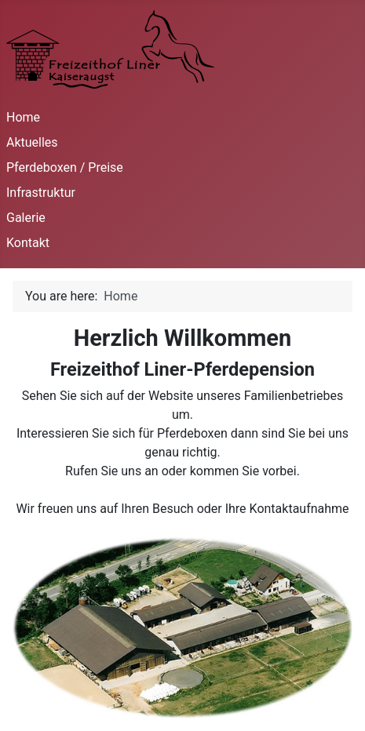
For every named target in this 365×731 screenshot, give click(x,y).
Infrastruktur (40, 192)
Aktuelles (32, 142)
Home (23, 117)
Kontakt (27, 242)
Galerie (26, 217)
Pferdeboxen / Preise (64, 167)
